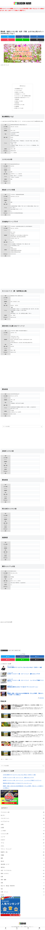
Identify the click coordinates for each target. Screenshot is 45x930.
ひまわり (22, 842)
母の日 (22, 863)
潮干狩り (22, 869)
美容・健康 (22, 882)
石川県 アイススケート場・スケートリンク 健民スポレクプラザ (18, 779)
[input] (22, 767)
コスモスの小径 (18, 90)
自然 (22, 885)
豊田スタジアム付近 (19, 109)
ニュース (22, 839)
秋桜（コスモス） (22, 875)
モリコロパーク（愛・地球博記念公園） (23, 96)
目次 (21, 85)
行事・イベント (22, 894)
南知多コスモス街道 (19, 92)
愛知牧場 (17, 100)
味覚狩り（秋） (22, 854)
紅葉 (22, 878)
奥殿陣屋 (17, 107)
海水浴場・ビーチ (22, 866)
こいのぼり (22, 833)
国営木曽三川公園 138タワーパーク (22, 98)
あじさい (22, 817)
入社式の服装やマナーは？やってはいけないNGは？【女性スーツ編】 (19, 776)
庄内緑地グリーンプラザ (20, 94)
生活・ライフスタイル (22, 872)
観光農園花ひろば (18, 88)
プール (22, 845)
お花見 (22, 829)
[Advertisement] (22, 21)
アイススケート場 (22, 814)
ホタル (22, 848)
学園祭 (22, 857)
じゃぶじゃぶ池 (22, 836)
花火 (22, 891)
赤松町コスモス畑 (18, 102)
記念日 (22, 897)
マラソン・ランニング (22, 851)
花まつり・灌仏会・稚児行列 (22, 888)
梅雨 (22, 860)
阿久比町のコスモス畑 (19, 105)
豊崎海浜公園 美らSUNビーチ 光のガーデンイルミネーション (17, 785)
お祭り (22, 826)
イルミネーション (22, 820)
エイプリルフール (22, 823)
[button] (43, 767)
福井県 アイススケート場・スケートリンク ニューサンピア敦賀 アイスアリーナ (22, 782)
